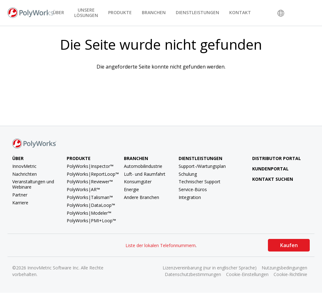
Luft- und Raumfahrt (144, 174)
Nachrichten (24, 174)
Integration (190, 197)
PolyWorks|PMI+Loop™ (91, 221)
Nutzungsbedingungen (284, 268)
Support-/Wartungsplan (202, 166)
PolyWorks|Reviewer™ (90, 182)
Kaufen (289, 245)
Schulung (188, 174)
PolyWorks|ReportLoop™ (93, 174)
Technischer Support (199, 182)
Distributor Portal (276, 158)
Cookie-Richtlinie (290, 274)
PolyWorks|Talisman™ (90, 197)
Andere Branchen (141, 197)
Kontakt (240, 12)
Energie (131, 189)
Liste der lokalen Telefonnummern (160, 245)
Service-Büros (193, 189)
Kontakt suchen (267, 179)
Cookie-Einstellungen (247, 274)
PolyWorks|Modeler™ (89, 213)
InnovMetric (24, 166)
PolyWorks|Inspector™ (90, 166)
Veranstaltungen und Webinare (33, 184)
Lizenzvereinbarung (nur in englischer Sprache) (210, 268)
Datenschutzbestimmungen (193, 274)
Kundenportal (265, 169)
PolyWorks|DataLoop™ (91, 205)
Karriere (20, 203)
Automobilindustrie (143, 166)
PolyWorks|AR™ (83, 189)
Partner (19, 195)
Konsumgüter (138, 182)
